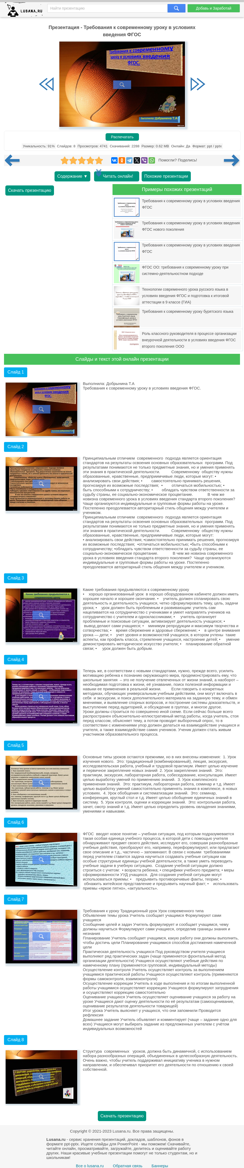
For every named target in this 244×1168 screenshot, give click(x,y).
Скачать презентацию (29, 190)
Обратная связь (127, 1165)
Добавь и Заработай (213, 8)
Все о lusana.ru (90, 1165)
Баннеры (160, 1165)
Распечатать (122, 137)
